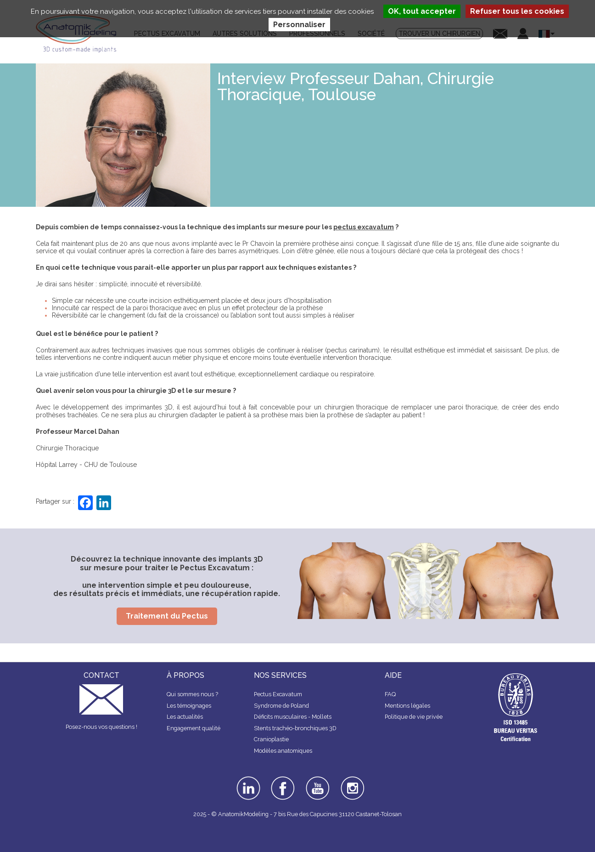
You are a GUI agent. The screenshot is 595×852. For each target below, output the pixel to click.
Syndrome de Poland (281, 705)
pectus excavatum (363, 227)
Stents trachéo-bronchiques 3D (295, 728)
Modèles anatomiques (283, 750)
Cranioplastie (271, 739)
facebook (283, 779)
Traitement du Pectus (167, 616)
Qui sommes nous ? (192, 694)
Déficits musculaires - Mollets (292, 716)
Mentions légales (407, 705)
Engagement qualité (193, 728)
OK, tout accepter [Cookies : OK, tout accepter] (422, 11)
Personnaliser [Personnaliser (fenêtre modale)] (299, 24)
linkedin (247, 779)
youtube (317, 779)
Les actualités (185, 716)
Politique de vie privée (414, 716)
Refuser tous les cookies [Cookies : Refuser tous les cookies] (517, 11)
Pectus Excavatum (278, 694)
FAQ (390, 694)
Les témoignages (189, 705)
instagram (351, 782)
